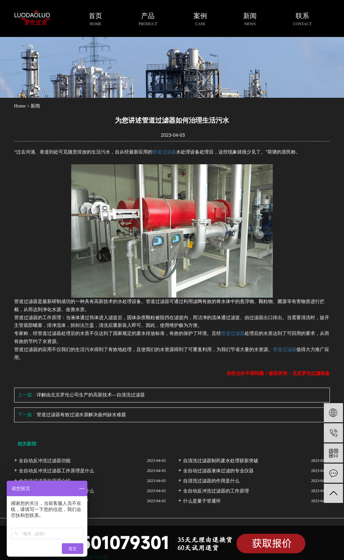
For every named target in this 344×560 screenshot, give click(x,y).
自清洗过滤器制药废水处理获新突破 (220, 460)
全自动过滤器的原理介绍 (45, 480)
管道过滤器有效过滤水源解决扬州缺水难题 (81, 414)
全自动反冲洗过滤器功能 (45, 460)
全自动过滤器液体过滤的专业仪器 (218, 470)
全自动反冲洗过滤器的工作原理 (216, 490)
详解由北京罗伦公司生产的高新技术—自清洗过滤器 (91, 394)
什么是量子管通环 (202, 501)
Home (20, 106)
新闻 (35, 106)
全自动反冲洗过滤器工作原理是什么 (56, 470)
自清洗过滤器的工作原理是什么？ (54, 501)
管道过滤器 (164, 152)
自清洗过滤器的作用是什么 (211, 480)
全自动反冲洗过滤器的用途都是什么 (56, 490)
